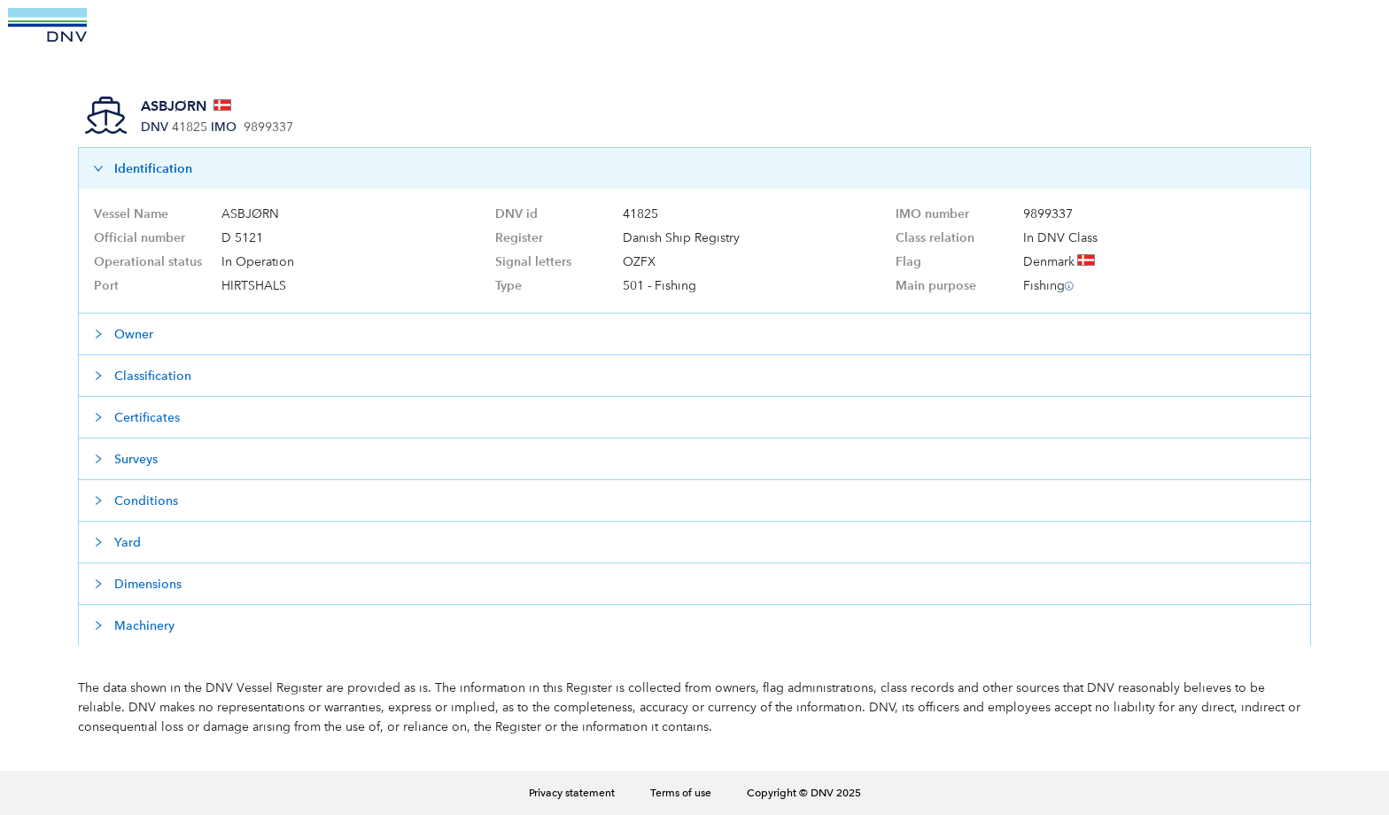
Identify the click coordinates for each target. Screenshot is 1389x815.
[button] (694, 168)
